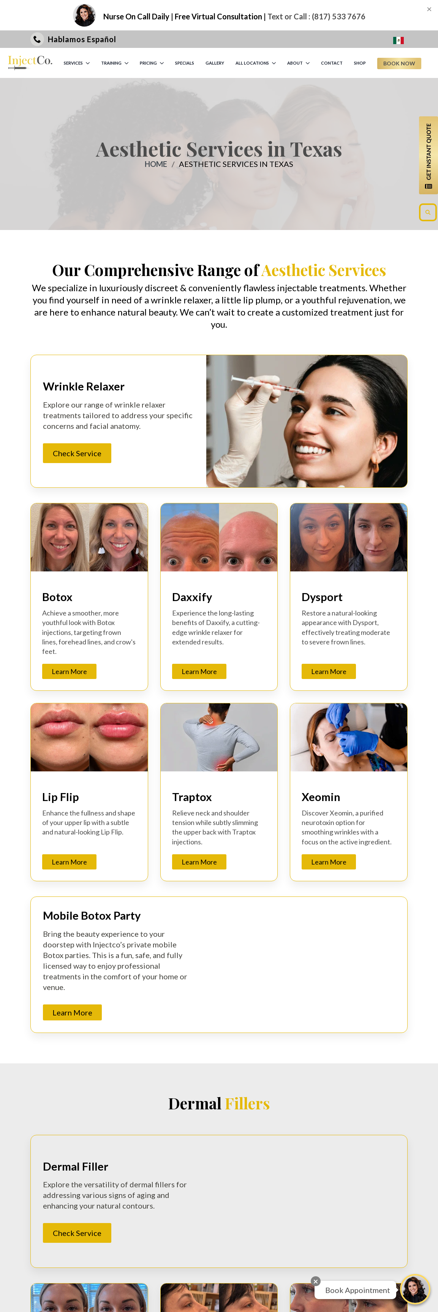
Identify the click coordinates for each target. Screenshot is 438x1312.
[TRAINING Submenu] (127, 63)
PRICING (148, 62)
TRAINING (111, 62)
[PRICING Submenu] (162, 63)
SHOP (360, 62)
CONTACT (332, 62)
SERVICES (73, 62)
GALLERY (215, 62)
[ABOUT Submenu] (308, 63)
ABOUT (295, 62)
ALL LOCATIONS (252, 62)
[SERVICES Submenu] (88, 63)
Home (156, 163)
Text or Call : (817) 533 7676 (316, 16)
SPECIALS (184, 62)
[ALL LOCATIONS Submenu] (274, 63)
